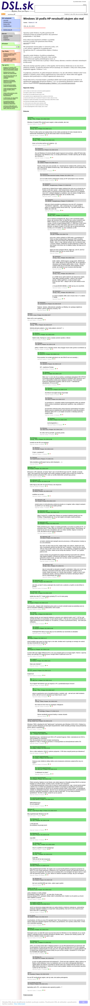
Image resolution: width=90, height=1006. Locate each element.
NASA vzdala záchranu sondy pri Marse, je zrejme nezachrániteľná (10, 94)
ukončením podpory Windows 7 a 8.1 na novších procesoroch (57, 83)
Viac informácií (19, 1004)
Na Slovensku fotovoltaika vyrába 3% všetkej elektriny (9, 85)
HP (36, 22)
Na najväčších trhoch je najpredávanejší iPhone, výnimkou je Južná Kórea (9, 102)
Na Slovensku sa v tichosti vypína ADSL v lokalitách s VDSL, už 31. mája (9, 59)
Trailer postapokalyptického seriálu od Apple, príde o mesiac (9, 89)
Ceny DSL (5, 20)
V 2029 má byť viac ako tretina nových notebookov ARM (10, 98)
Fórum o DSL (6, 24)
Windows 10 (31, 22)
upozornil (26, 43)
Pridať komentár (28, 995)
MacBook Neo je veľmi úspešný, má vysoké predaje (9, 72)
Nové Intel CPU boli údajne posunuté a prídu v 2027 (34, 94)
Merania (11, 35)
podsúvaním (35, 81)
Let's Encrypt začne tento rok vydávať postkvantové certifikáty (10, 77)
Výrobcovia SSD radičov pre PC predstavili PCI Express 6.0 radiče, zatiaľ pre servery (10, 107)
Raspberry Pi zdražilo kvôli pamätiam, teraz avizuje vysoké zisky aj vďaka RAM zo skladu (10, 68)
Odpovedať (29, 124)
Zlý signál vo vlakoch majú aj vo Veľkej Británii (33, 92)
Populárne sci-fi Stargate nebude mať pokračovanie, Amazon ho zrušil (9, 81)
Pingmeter (5, 37)
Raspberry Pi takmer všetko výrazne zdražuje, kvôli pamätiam (9, 55)
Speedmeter (6, 35)
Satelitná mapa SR (7, 29)
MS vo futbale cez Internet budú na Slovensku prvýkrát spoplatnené (37, 90)
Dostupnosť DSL (7, 22)
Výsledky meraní (7, 25)
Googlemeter (6, 39)
